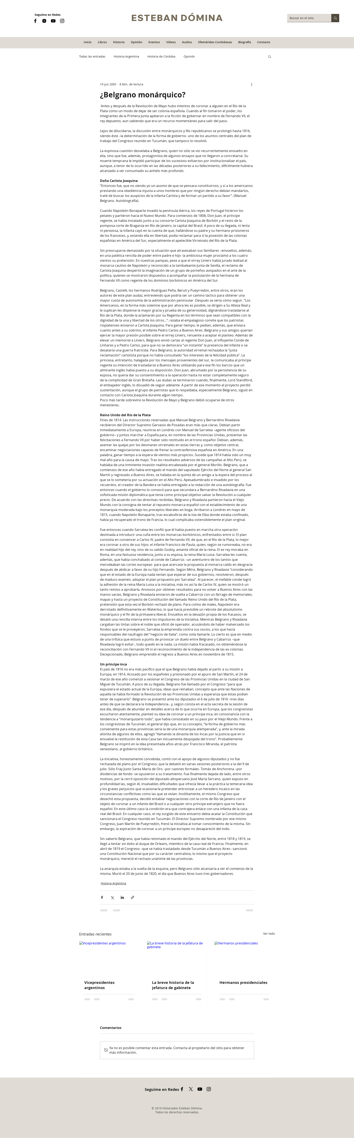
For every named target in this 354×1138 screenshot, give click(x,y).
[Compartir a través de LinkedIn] (122, 897)
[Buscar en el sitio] (306, 18)
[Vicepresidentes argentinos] (109, 958)
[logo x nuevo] (44, 21)
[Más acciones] (251, 84)
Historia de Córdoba (161, 56)
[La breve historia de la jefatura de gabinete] (177, 958)
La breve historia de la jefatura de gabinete (173, 985)
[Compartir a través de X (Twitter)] (112, 897)
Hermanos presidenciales (243, 982)
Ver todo (269, 933)
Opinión (189, 56)
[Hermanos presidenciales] (244, 958)
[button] (119, 42)
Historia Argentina (126, 56)
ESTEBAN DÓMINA (177, 17)
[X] (191, 1089)
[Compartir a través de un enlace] (133, 897)
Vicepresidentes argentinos (99, 985)
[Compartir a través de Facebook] (102, 897)
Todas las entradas (92, 56)
